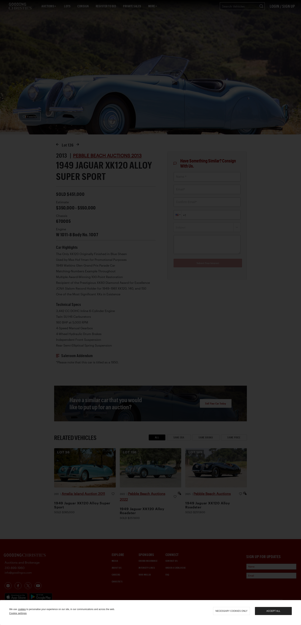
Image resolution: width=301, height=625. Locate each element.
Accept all (273, 611)
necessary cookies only (232, 611)
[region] (150, 612)
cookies (22, 609)
